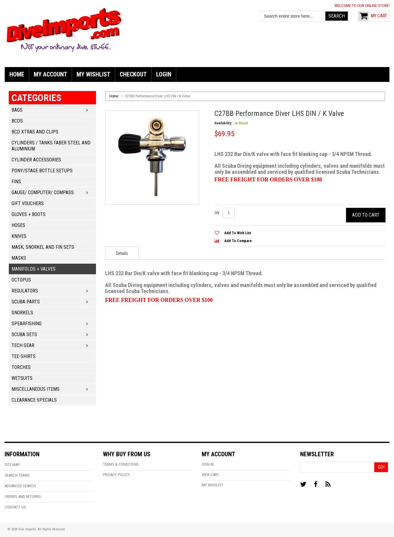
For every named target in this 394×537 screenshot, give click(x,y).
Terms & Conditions (121, 464)
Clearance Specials (34, 400)
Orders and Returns (23, 496)
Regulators (25, 291)
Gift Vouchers (28, 203)
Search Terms (17, 475)
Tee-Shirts (24, 356)
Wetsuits (22, 378)
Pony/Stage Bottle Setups (42, 171)
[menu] (197, 74)
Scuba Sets (24, 334)
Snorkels (22, 313)
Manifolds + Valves (34, 269)
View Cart (210, 474)
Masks (19, 258)
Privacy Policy (116, 474)
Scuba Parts (26, 302)
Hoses (18, 225)
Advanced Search (20, 486)
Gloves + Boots (29, 214)
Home (113, 96)
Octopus (21, 280)
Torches (21, 367)
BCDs (17, 121)
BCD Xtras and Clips (35, 132)
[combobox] (293, 16)
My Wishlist (212, 485)
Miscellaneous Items (36, 389)
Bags (17, 110)
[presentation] (122, 252)
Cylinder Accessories (36, 160)
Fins (16, 181)
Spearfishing (27, 323)
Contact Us (15, 507)
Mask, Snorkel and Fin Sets (43, 247)
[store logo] (65, 29)
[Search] (336, 16)
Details (122, 253)
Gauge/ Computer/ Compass (43, 192)
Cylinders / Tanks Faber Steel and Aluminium (51, 146)
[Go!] (381, 467)
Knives (19, 236)
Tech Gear (23, 345)
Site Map (12, 464)
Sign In (208, 464)
